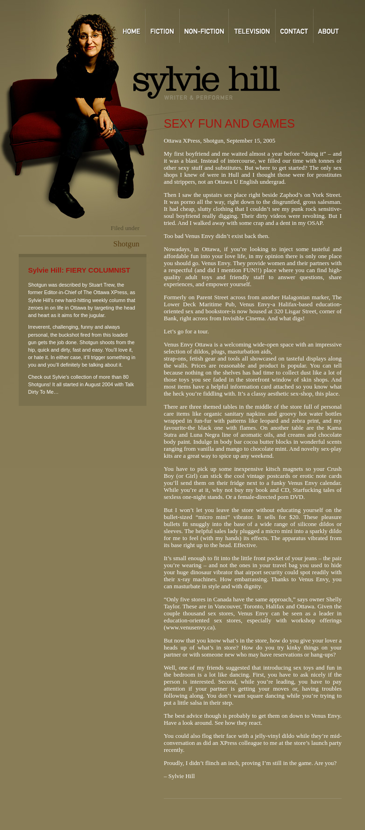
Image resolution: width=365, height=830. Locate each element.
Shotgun (126, 243)
